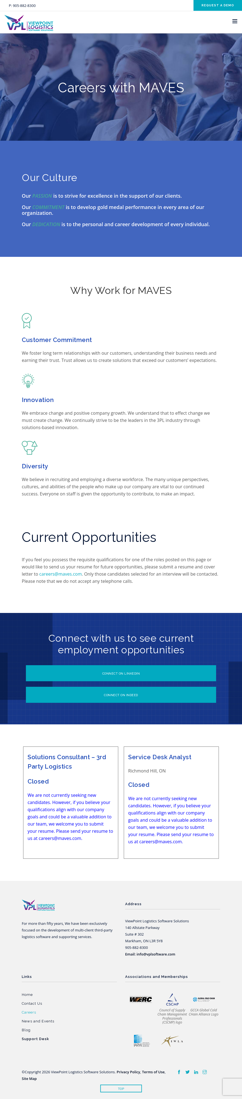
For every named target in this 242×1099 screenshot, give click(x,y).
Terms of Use (153, 1071)
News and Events (38, 1021)
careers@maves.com (60, 574)
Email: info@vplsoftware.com (150, 954)
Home (27, 995)
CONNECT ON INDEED (121, 695)
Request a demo (217, 5)
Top (121, 1089)
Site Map (29, 1078)
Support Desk (35, 1039)
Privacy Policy (128, 1071)
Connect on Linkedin (121, 673)
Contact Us (32, 1003)
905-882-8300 (24, 5)
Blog (26, 1030)
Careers (29, 1012)
